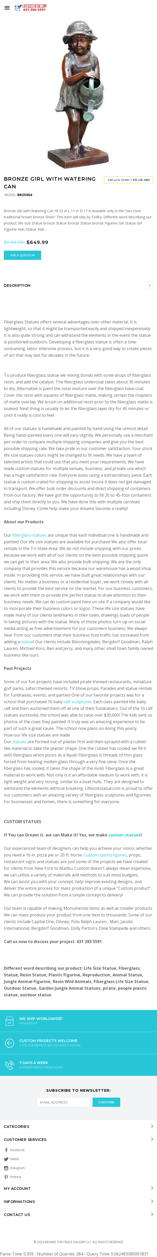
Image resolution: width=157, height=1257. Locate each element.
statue (27, 642)
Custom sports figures (105, 855)
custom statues (124, 835)
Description (17, 285)
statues (20, 741)
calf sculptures (78, 701)
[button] (148, 25)
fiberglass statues (29, 535)
